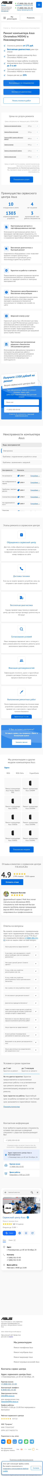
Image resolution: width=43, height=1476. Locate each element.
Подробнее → (35, 476)
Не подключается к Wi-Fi (8, 504)
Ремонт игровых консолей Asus (26, 1362)
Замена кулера (8, 144)
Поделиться (3, 1441)
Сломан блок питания (9, 497)
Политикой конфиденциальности (26, 1147)
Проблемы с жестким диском (9, 490)
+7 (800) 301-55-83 (25, 3)
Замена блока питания (11, 132)
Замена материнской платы (12, 126)
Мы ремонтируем (10, 18)
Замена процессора (10, 157)
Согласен (36, 1468)
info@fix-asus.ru (7, 1395)
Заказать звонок (21, 742)
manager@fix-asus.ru (9, 1401)
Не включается (7, 476)
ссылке (11, 1337)
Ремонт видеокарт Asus (23, 1357)
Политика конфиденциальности (21, 1460)
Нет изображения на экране (9, 482)
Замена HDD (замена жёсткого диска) (13, 138)
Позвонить (31, 18)
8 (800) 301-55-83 (8, 1390)
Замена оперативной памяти (13, 151)
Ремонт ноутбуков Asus (23, 1352)
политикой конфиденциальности (24, 415)
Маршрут (9, 1233)
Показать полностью (11, 1107)
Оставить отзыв (12, 882)
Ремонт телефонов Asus (23, 1347)
